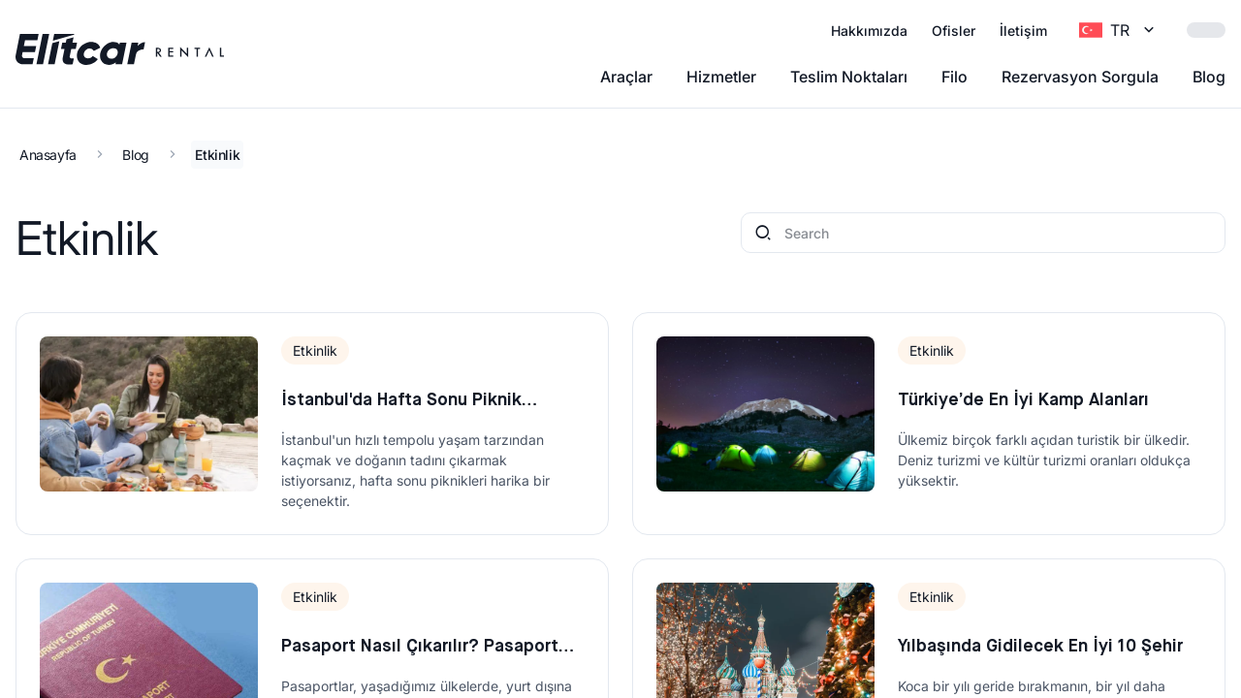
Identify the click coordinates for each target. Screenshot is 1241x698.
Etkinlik (217, 154)
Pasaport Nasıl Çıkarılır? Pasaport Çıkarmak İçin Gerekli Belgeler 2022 (427, 649)
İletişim (1023, 30)
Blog (1209, 76)
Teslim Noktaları (848, 76)
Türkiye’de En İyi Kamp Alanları (1023, 400)
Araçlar (626, 76)
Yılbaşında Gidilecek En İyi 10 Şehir (1040, 646)
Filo (954, 76)
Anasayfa (48, 154)
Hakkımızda (869, 30)
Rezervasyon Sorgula (1080, 76)
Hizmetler (721, 76)
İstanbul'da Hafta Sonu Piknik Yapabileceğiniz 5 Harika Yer (401, 403)
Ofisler (953, 30)
